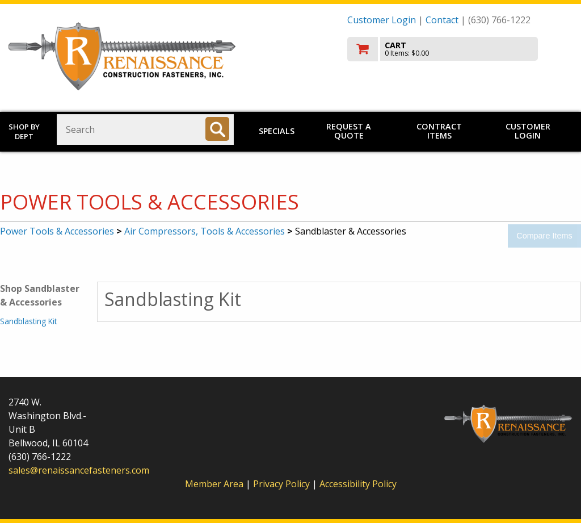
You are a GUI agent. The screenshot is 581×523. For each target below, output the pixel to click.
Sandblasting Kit (28, 321)
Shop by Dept (24, 131)
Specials (276, 130)
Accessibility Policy (358, 484)
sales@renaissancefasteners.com (79, 470)
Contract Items (439, 131)
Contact (442, 20)
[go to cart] (459, 49)
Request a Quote (348, 131)
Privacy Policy (282, 484)
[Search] (217, 129)
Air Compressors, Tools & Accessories (204, 231)
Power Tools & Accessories (57, 231)
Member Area (214, 484)
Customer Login (381, 20)
